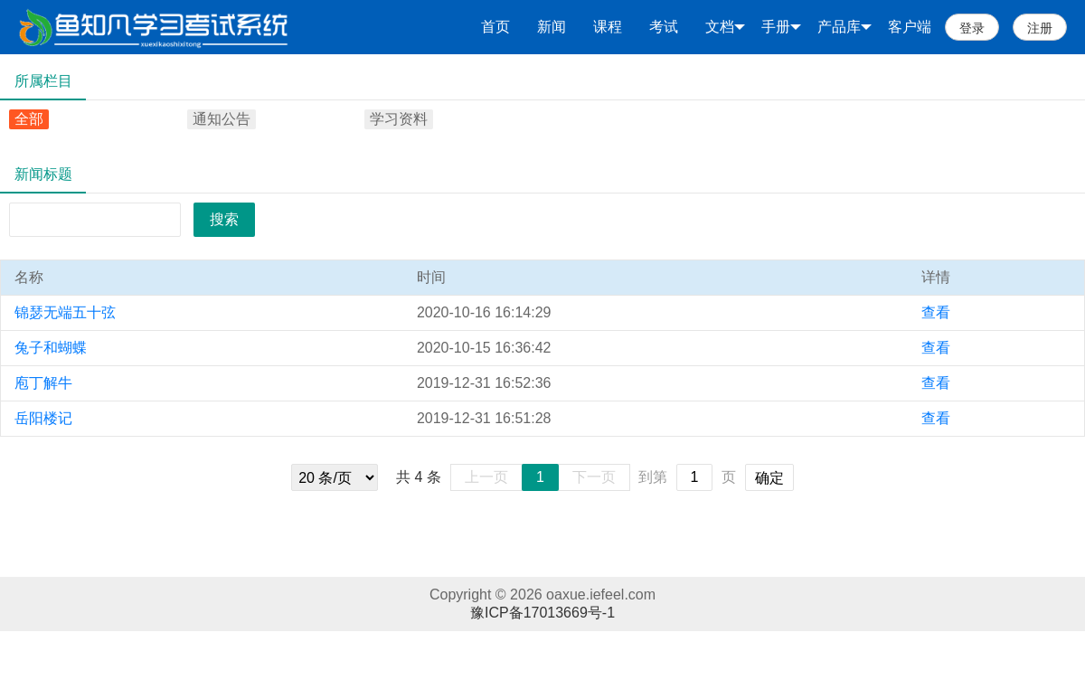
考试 (663, 26)
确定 (769, 478)
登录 (972, 28)
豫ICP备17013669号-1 (542, 612)
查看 (935, 312)
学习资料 (399, 119)
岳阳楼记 (43, 418)
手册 (781, 27)
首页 (495, 26)
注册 (1039, 28)
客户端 (909, 26)
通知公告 (221, 119)
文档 (725, 27)
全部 (28, 119)
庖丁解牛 (43, 383)
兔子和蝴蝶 (50, 347)
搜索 (224, 219)
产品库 (844, 27)
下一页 (594, 477)
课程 (607, 26)
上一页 (486, 477)
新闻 (551, 26)
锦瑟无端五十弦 (65, 312)
